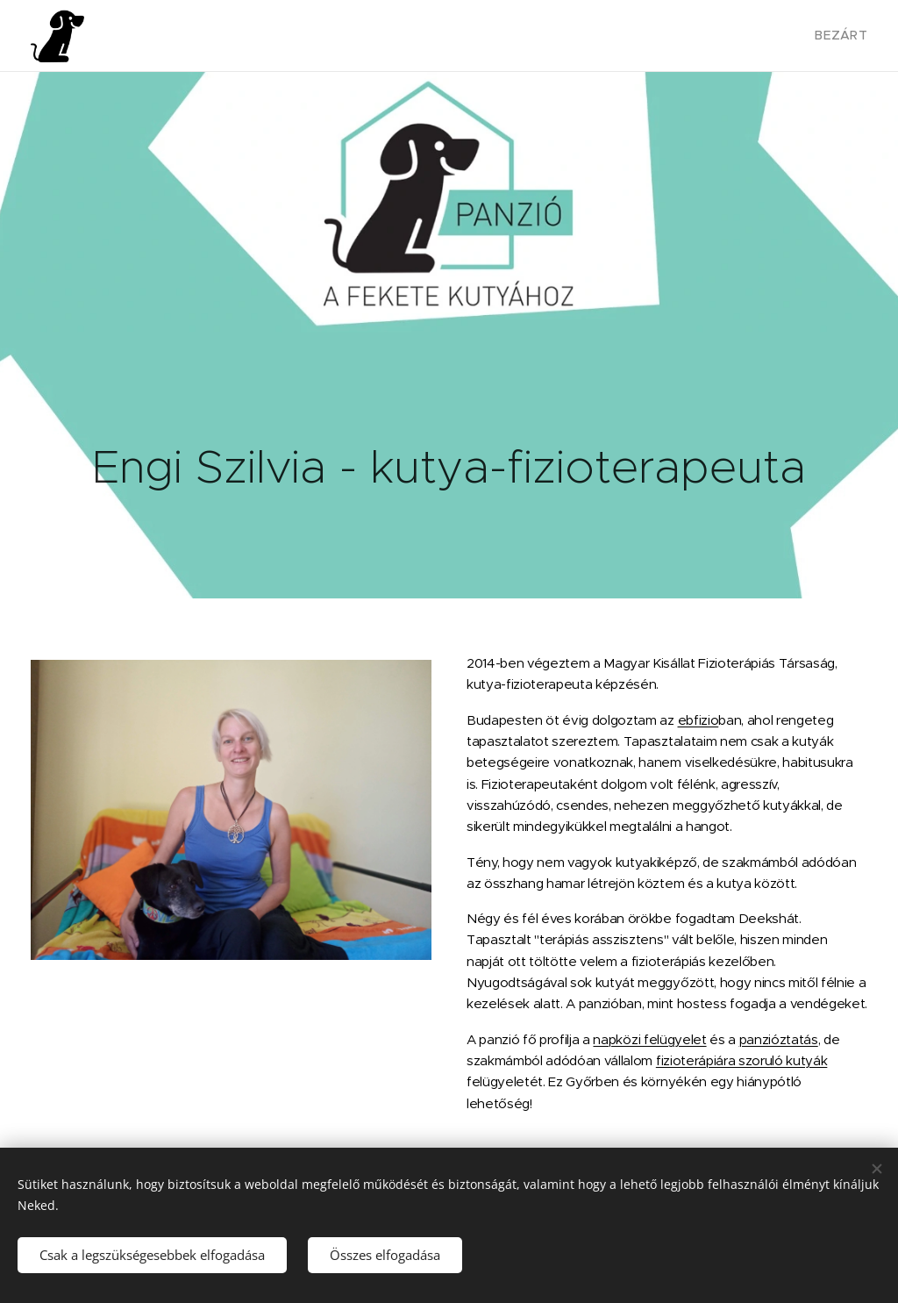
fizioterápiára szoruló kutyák (742, 1060)
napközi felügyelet (649, 1039)
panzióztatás (778, 1039)
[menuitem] (840, 36)
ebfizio (698, 720)
